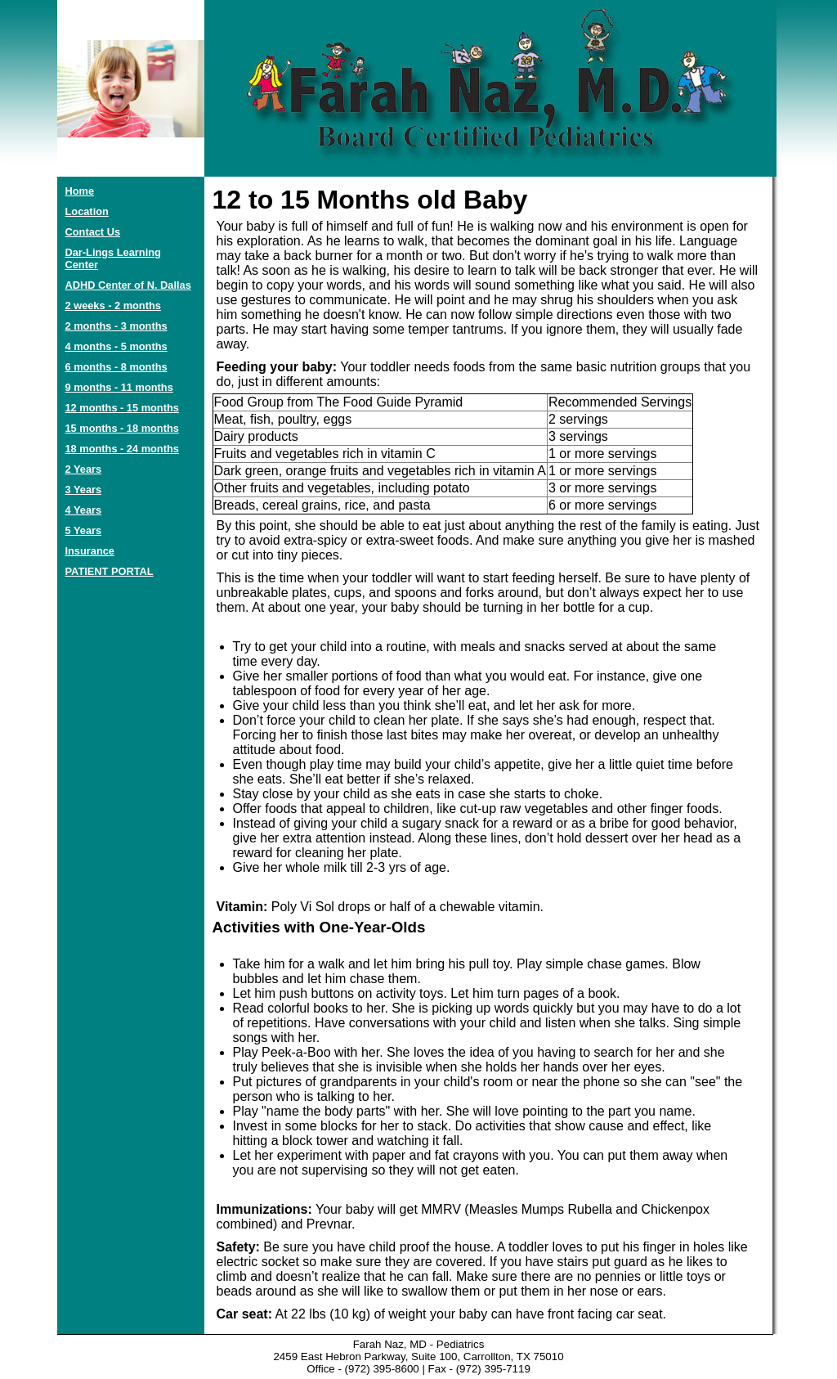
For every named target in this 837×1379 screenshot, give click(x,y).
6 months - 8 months (116, 367)
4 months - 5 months (116, 346)
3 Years (83, 489)
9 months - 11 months (119, 387)
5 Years (83, 530)
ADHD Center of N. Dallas (128, 285)
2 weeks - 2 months (113, 305)
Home (80, 191)
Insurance (89, 551)
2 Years (83, 469)
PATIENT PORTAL (109, 571)
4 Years (83, 510)
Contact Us (93, 232)
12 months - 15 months (122, 408)
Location (87, 211)
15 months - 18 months (122, 428)
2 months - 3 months (116, 326)
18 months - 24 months (122, 448)
